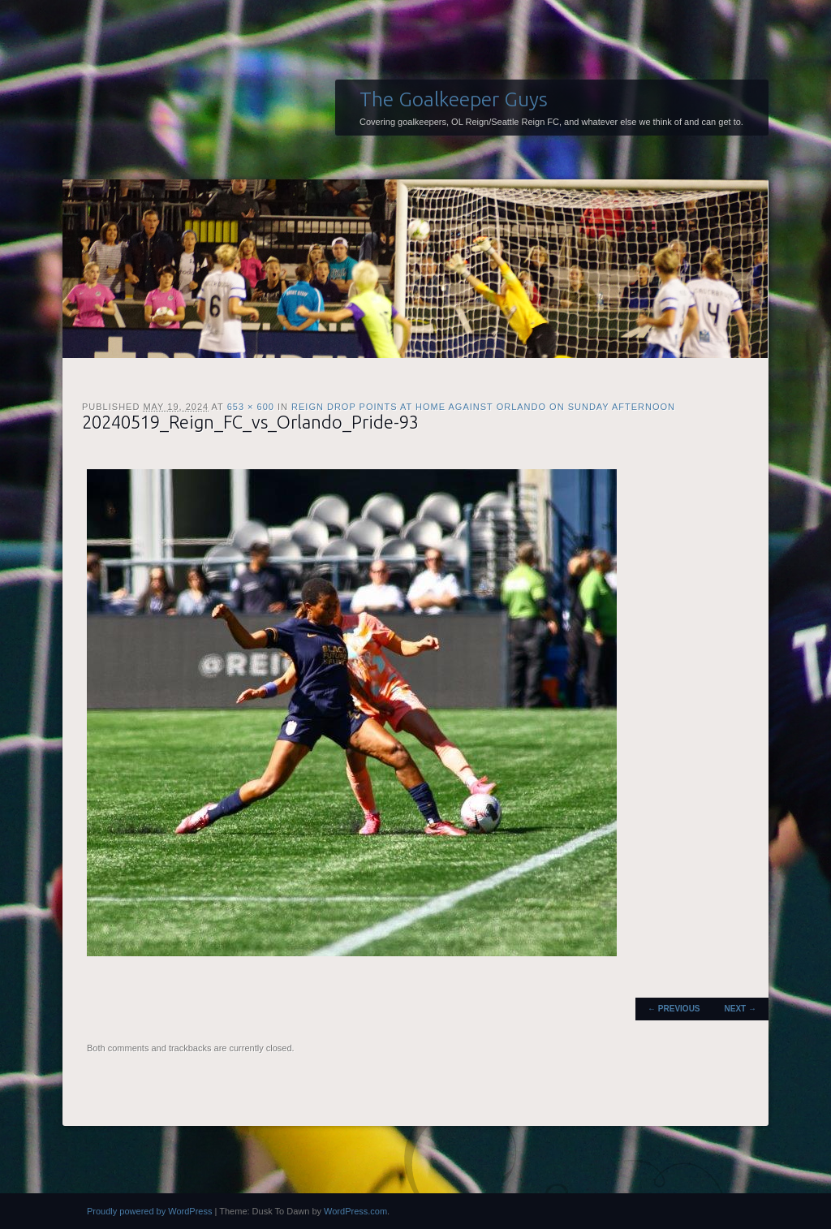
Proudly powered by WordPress (149, 1211)
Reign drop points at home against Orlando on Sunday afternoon (483, 407)
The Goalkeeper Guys (454, 99)
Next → (740, 1008)
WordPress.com (355, 1211)
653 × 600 (250, 407)
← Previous (674, 1008)
